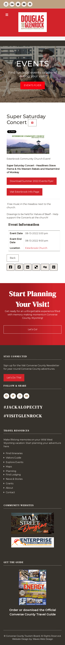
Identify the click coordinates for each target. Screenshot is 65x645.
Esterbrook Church (36, 248)
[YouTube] (26, 396)
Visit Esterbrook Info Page (24, 191)
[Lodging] (12, 4)
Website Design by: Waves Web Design (32, 639)
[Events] (6, 4)
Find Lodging (13, 474)
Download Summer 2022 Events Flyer (31, 181)
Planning (11, 471)
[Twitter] (13, 396)
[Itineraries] (18, 4)
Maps (9, 466)
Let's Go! (32, 329)
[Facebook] (29, 4)
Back (13, 258)
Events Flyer (32, 85)
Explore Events (14, 462)
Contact (10, 492)
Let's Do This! (14, 377)
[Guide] (23, 4)
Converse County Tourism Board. (23, 636)
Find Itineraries (14, 453)
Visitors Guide (13, 457)
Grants (9, 483)
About (9, 488)
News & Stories (14, 479)
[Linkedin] (20, 396)
